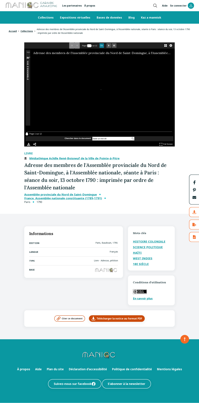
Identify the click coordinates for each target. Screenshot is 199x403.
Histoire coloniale (149, 241)
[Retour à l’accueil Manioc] (31, 5)
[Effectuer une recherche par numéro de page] (89, 45)
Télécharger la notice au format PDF (117, 318)
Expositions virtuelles (75, 17)
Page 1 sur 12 (35, 134)
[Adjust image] (46, 59)
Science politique (148, 247)
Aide (165, 5)
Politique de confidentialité (132, 369)
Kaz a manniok (151, 17)
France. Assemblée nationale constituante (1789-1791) (63, 198)
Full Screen (166, 144)
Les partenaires (72, 5)
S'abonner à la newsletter (126, 384)
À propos (89, 5)
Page (84, 46)
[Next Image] (170, 91)
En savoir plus (143, 298)
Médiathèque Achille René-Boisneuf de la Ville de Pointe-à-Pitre (74, 158)
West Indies (142, 258)
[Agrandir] (33, 59)
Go (101, 45)
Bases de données (109, 17)
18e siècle (141, 264)
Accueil (13, 31)
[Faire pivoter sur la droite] (42, 59)
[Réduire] (38, 59)
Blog (131, 17)
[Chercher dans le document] (111, 138)
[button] (194, 182)
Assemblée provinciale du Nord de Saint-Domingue (60, 194)
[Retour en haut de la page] (184, 339)
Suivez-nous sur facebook (75, 384)
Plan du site (55, 369)
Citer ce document (70, 318)
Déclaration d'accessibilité (88, 369)
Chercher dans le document (78, 138)
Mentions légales (169, 369)
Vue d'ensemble (28, 62)
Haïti (137, 253)
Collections (46, 17)
